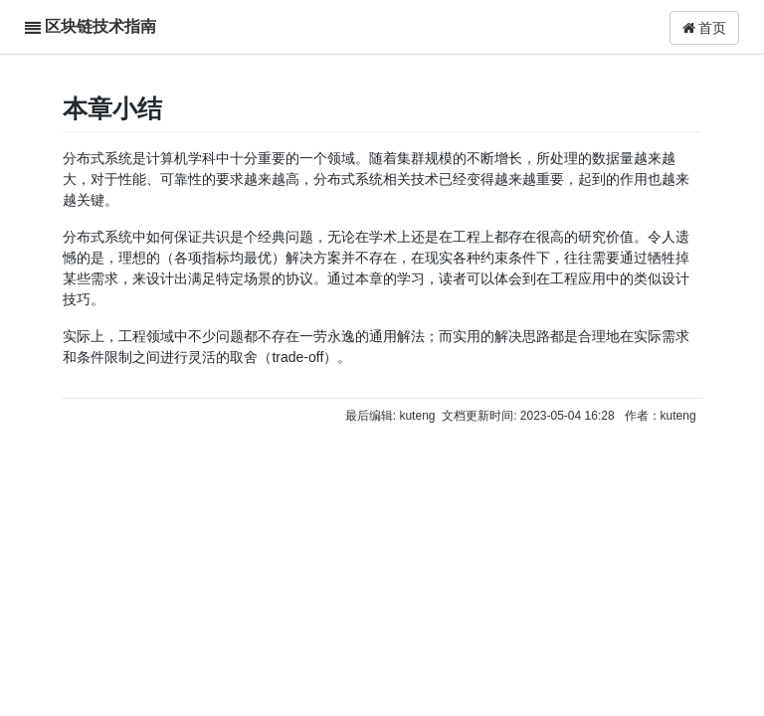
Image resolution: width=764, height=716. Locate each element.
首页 (704, 28)
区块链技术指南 (100, 26)
